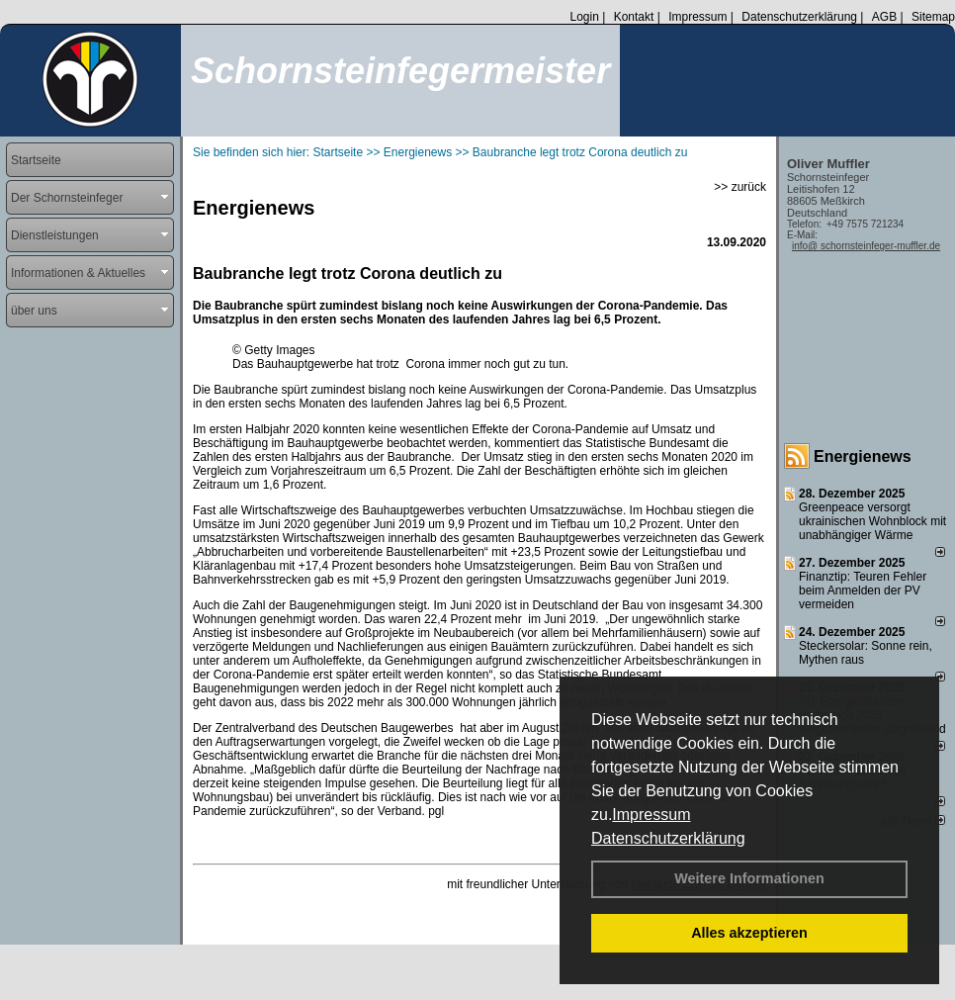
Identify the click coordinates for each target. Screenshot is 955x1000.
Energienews (863, 456)
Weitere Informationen (749, 878)
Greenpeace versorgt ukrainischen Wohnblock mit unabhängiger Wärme (872, 521)
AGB (884, 17)
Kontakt (634, 17)
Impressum (651, 814)
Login (583, 17)
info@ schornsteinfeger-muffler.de (866, 245)
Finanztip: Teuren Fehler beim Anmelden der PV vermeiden (862, 590)
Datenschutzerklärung (668, 838)
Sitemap (933, 17)
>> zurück (740, 187)
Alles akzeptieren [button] (749, 933)
